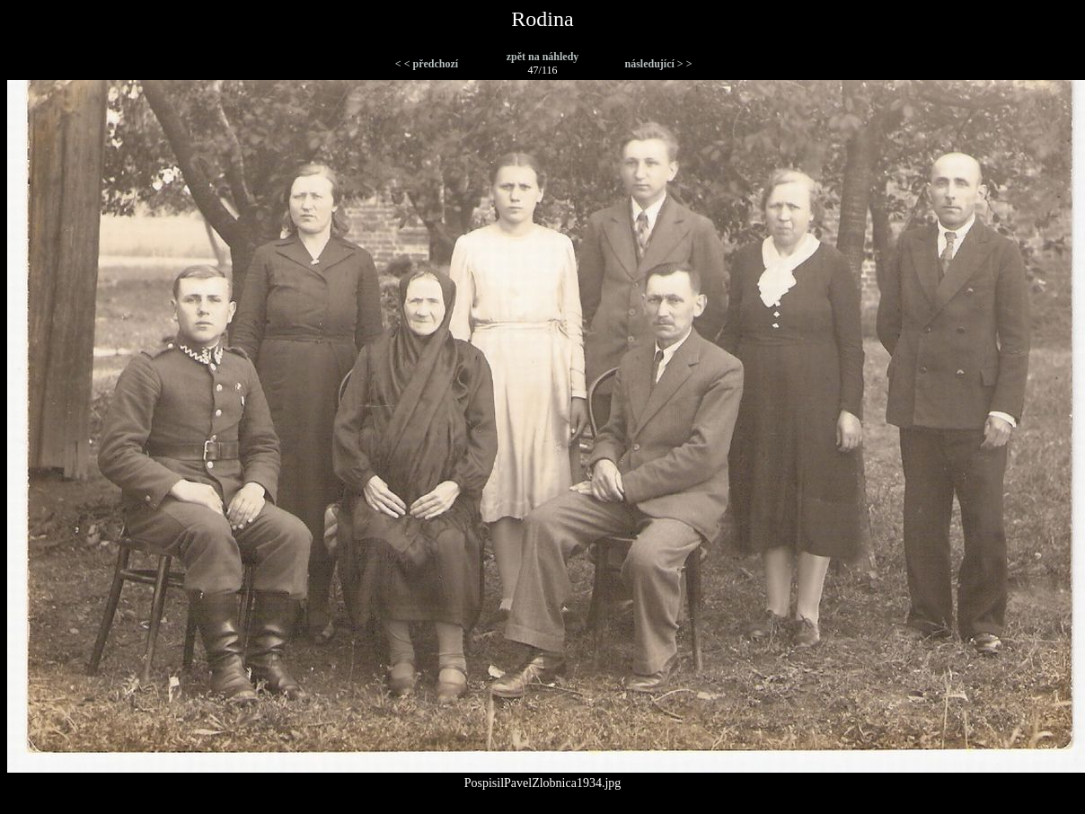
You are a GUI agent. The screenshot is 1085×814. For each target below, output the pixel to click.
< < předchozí (426, 64)
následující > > (658, 64)
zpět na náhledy (543, 56)
